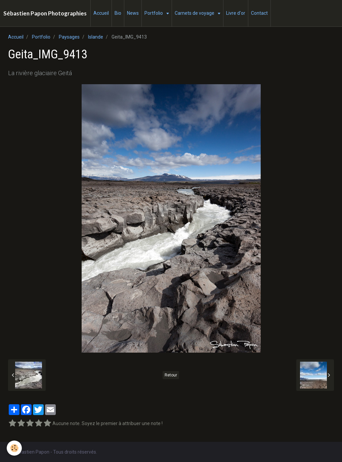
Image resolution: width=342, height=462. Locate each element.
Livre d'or (235, 13)
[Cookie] (14, 448)
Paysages (69, 37)
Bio (118, 13)
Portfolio (154, 13)
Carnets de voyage (195, 13)
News (133, 13)
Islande (95, 37)
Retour (171, 375)
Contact (259, 13)
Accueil (101, 13)
